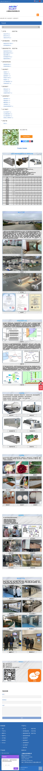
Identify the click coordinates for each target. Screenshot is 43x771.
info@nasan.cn (27, 755)
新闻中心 (3, 733)
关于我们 (3, 738)
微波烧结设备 (6, 64)
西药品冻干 (6, 89)
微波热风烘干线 (7, 51)
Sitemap (2, 742)
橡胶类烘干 (6, 102)
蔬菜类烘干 (6, 75)
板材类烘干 (6, 98)
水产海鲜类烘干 (7, 81)
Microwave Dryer (4, 753)
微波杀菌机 (6, 55)
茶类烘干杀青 (6, 77)
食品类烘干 (5, 69)
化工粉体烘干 (6, 112)
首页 (2, 728)
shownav (38, 15)
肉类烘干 (5, 79)
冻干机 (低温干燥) (9, 31)
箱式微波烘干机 (7, 56)
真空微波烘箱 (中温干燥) (9, 41)
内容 (3, 705)
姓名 (3, 694)
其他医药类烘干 (7, 93)
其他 (4, 123)
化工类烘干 (5, 109)
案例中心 (3, 735)
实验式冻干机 (6, 37)
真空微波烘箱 (6, 45)
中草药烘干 (6, 91)
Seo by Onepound (22, 769)
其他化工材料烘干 (7, 117)
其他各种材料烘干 (7, 106)
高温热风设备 (6, 66)
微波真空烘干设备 (7, 43)
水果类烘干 (6, 74)
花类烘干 (5, 72)
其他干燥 (4, 120)
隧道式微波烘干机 (7, 53)
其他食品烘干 (6, 83)
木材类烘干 (6, 104)
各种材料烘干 (6, 96)
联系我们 (3, 740)
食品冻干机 (6, 34)
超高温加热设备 (6, 61)
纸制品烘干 (6, 100)
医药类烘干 (5, 86)
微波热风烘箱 (6, 58)
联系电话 (4, 699)
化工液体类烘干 (7, 115)
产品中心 (3, 731)
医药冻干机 (6, 35)
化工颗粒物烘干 (7, 114)
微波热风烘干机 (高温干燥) (9, 48)
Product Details (22, 148)
